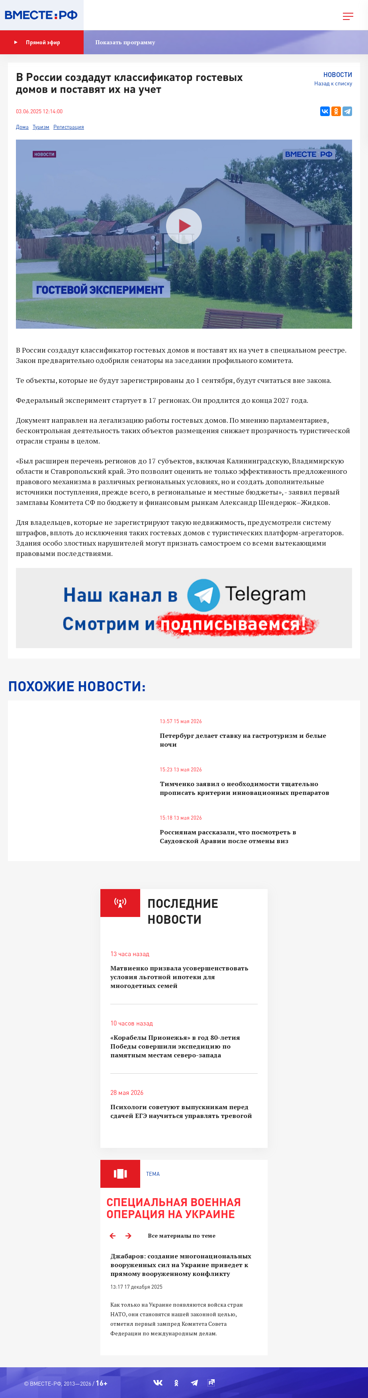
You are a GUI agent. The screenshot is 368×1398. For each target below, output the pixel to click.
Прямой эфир (37, 42)
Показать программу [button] (125, 42)
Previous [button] (112, 1236)
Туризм (41, 127)
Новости (337, 74)
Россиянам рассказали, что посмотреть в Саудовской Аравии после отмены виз (228, 836)
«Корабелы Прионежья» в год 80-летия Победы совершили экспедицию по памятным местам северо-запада (175, 1046)
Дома (22, 127)
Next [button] (128, 1236)
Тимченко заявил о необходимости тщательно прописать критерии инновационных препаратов (244, 788)
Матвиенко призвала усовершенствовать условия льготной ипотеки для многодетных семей (179, 977)
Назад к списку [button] (333, 83)
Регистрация (68, 127)
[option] (184, 1299)
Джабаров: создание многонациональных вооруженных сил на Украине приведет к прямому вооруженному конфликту (180, 1265)
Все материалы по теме (181, 1235)
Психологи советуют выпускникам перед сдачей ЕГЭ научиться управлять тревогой (181, 1111)
